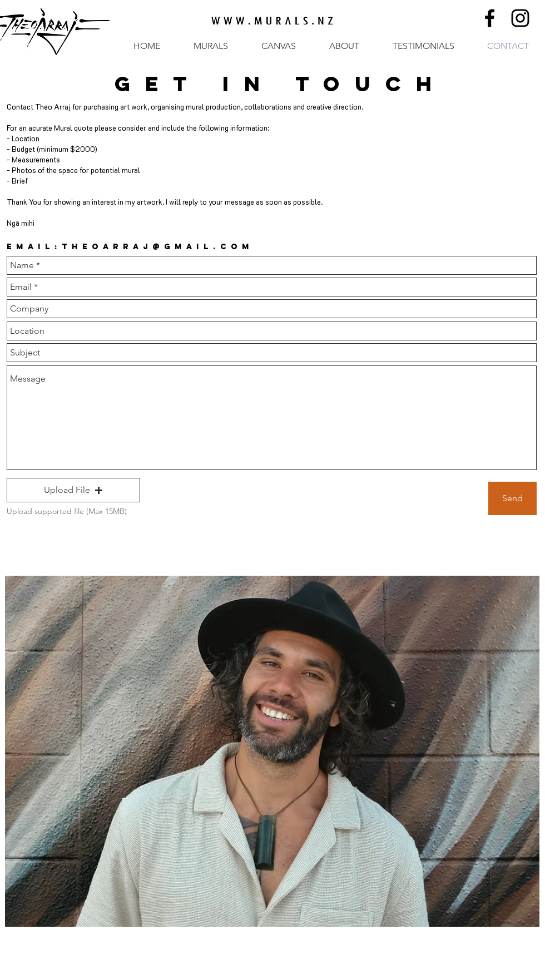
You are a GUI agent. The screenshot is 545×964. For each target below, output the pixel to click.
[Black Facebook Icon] (490, 18)
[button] (73, 490)
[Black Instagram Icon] (520, 18)
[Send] (512, 498)
